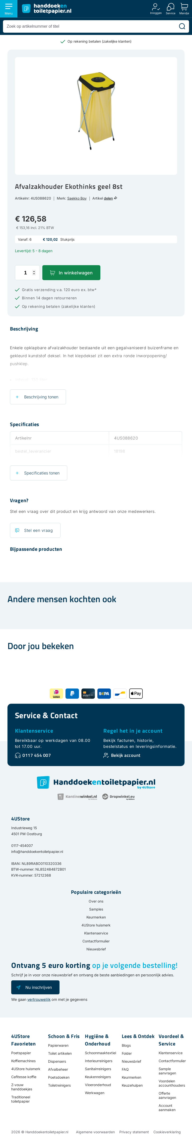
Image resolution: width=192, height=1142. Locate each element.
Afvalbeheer (58, 1069)
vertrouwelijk (39, 999)
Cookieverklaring (167, 1132)
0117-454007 (22, 845)
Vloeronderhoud (98, 1085)
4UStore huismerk (96, 925)
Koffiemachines (23, 1061)
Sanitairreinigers (98, 1069)
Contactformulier (96, 941)
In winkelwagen (76, 272)
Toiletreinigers (59, 1085)
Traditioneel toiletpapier (20, 1099)
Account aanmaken (167, 1107)
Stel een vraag (38, 530)
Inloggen (156, 12)
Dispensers (57, 1061)
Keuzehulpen (132, 1085)
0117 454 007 (36, 755)
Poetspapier (21, 1053)
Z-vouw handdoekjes (21, 1087)
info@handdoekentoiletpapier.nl (37, 851)
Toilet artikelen (60, 1053)
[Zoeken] (182, 26)
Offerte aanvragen (167, 1095)
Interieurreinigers (98, 1061)
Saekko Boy (77, 198)
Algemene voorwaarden (95, 1132)
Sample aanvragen (167, 1071)
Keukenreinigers (98, 1077)
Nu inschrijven (38, 987)
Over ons (96, 901)
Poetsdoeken (58, 1077)
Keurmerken (96, 917)
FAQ (125, 1069)
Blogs (126, 1045)
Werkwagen (94, 1093)
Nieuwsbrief (96, 949)
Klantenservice (34, 730)
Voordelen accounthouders (172, 1083)
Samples (96, 909)
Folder (127, 1053)
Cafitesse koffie (23, 1077)
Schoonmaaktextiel (100, 1053)
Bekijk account (125, 755)
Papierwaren (58, 1045)
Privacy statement (134, 1132)
